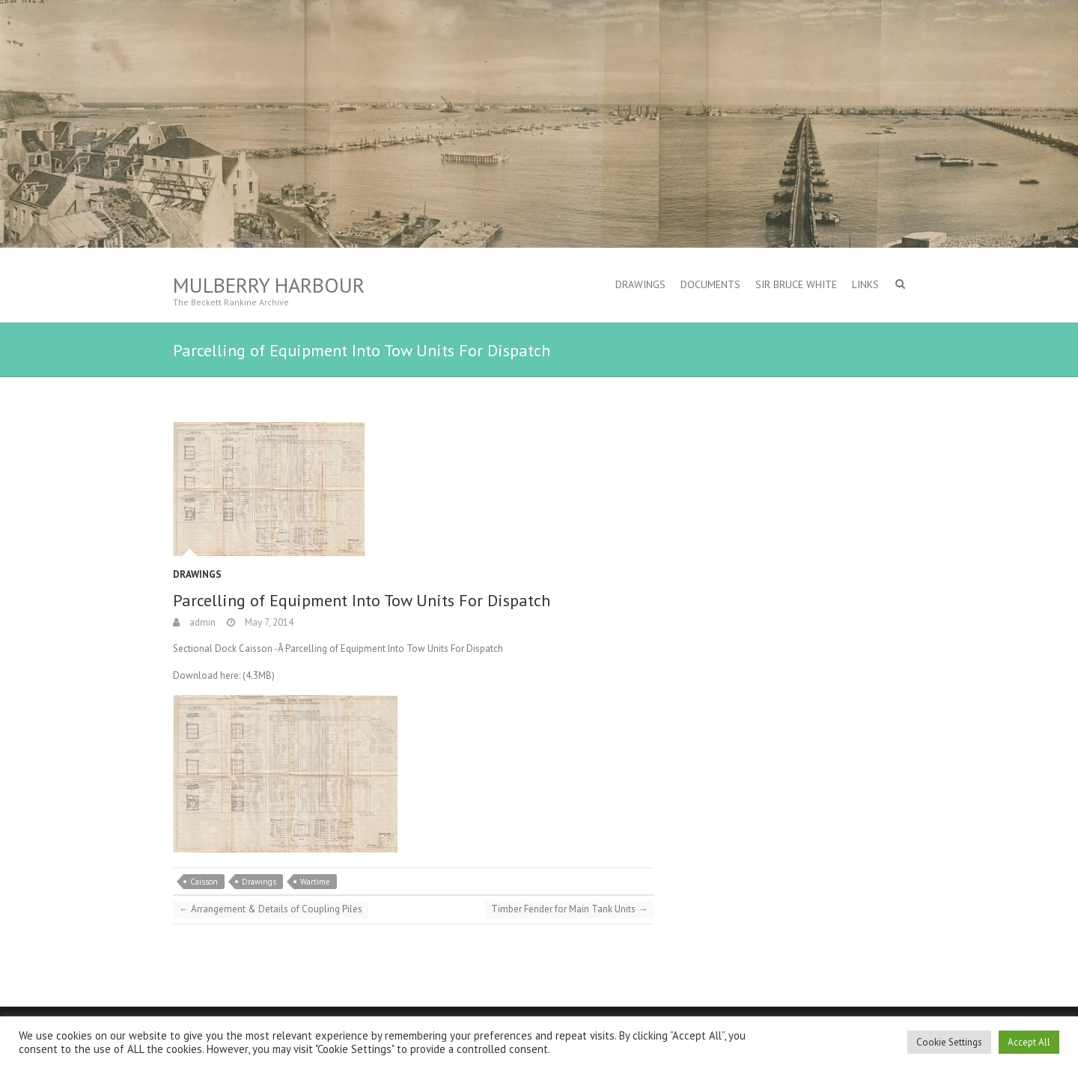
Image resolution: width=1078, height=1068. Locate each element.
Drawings (640, 284)
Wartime (315, 881)
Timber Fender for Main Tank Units (569, 909)
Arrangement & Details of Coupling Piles (270, 909)
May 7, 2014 (268, 622)
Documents (710, 284)
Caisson (204, 881)
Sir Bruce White (796, 284)
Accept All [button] (1029, 1042)
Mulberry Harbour (269, 285)
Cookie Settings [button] (949, 1042)
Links (865, 284)
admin (201, 622)
